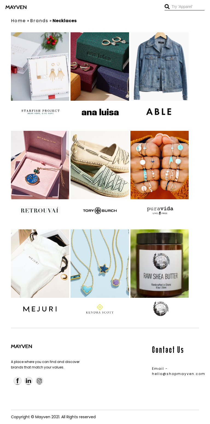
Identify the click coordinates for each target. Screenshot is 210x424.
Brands (39, 21)
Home (18, 21)
